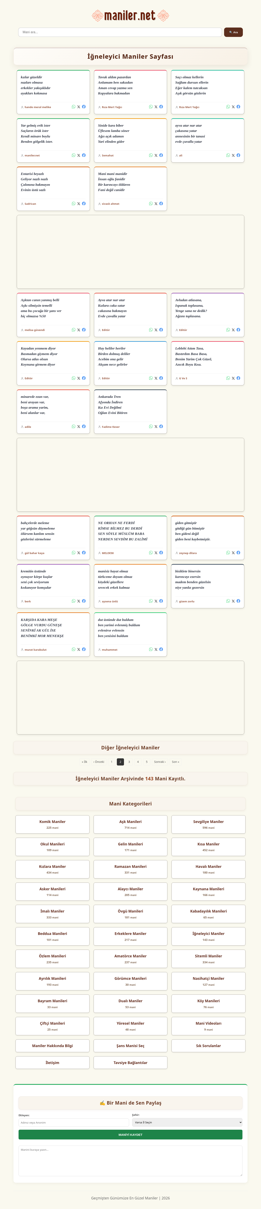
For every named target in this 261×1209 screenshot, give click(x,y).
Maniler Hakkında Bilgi (52, 1045)
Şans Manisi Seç (131, 1045)
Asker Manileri (53, 888)
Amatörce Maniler (130, 955)
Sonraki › (160, 762)
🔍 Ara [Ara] (233, 32)
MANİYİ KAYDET (131, 1134)
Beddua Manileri (52, 933)
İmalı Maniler (52, 911)
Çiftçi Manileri (52, 1023)
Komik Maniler (52, 821)
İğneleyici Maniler (208, 933)
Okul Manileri (52, 844)
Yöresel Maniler (130, 1023)
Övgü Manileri (130, 911)
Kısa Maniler (209, 844)
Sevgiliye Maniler (208, 821)
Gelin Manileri (130, 844)
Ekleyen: (24, 1115)
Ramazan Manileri (130, 866)
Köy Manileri (208, 1000)
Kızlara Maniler (52, 866)
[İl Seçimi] (187, 1122)
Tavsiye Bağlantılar (130, 1062)
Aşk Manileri (130, 821)
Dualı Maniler (130, 1000)
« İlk (84, 762)
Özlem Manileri (52, 955)
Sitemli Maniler (208, 955)
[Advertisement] (130, 251)
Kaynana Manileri (208, 888)
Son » (175, 762)
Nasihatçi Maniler (208, 978)
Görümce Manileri (130, 978)
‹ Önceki (98, 762)
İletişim (52, 1062)
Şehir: (136, 1115)
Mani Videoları (208, 1023)
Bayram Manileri (52, 1000)
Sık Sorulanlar (208, 1045)
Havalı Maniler (208, 866)
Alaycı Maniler (130, 888)
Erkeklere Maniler (130, 933)
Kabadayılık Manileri (208, 911)
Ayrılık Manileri (52, 978)
